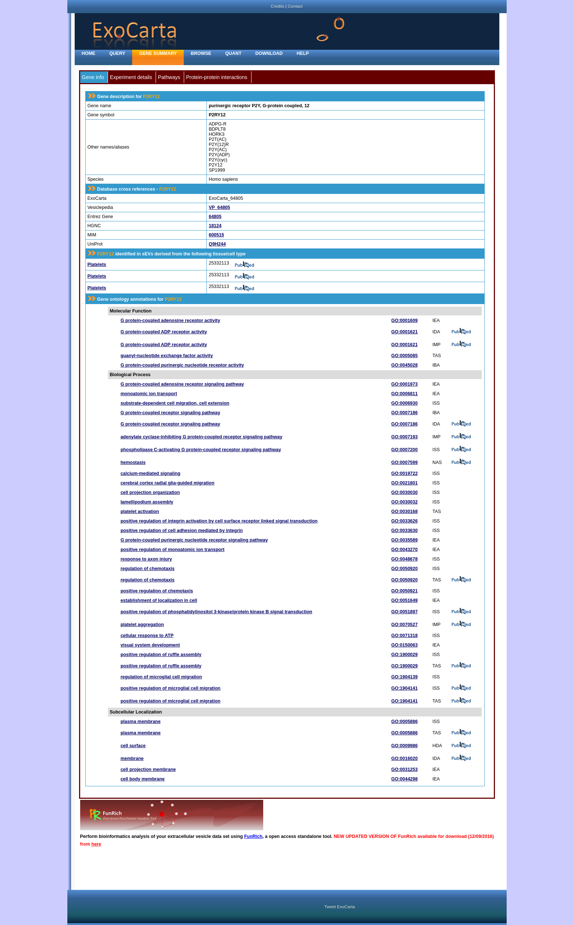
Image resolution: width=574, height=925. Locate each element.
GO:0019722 (404, 473)
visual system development (150, 645)
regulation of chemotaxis (147, 568)
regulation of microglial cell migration (161, 676)
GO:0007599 (404, 462)
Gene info (93, 77)
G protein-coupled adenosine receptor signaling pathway (182, 384)
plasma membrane (140, 721)
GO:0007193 (404, 436)
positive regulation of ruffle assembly (160, 654)
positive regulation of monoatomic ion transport (172, 549)
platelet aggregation (142, 624)
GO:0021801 (404, 483)
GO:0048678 (404, 559)
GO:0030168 (404, 511)
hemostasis (133, 462)
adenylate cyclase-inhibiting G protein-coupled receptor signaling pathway (201, 436)
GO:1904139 (404, 676)
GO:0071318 (404, 635)
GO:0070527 (404, 624)
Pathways (169, 77)
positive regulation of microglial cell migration (170, 688)
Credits (277, 6)
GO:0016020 (404, 758)
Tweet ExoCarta (339, 906)
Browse (201, 53)
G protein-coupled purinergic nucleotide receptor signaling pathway (194, 540)
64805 (215, 216)
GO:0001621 (404, 331)
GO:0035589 (404, 540)
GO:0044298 (404, 779)
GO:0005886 (404, 721)
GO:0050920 (404, 568)
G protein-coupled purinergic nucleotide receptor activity (182, 365)
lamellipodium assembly (146, 502)
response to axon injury (146, 559)
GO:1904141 (404, 688)
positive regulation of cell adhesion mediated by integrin (181, 530)
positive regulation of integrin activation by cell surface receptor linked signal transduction (218, 521)
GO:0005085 (404, 355)
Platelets (96, 264)
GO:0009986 (404, 745)
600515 (216, 234)
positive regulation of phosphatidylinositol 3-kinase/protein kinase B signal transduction (216, 611)
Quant (233, 53)
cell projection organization (150, 492)
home (88, 53)
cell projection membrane (148, 769)
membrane (132, 758)
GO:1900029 (404, 654)
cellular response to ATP (147, 635)
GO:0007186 (404, 412)
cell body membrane (142, 779)
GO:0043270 (404, 549)
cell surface (133, 745)
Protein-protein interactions (216, 77)
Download (269, 53)
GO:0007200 (404, 449)
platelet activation (139, 511)
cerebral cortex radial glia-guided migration (167, 483)
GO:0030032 (404, 502)
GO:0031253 (404, 769)
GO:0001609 (404, 320)
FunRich (253, 836)
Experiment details (131, 77)
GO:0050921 (404, 590)
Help (303, 53)
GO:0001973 (404, 384)
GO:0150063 (404, 645)
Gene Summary (158, 53)
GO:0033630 (404, 530)
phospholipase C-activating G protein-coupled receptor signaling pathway (200, 449)
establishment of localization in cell (158, 600)
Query (117, 53)
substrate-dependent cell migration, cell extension (174, 403)
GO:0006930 (404, 403)
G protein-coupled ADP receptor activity (163, 331)
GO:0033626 (404, 521)
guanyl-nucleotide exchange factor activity (166, 355)
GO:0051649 (404, 600)
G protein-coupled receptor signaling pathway (170, 412)
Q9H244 (217, 244)
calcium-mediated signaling (150, 473)
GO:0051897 (404, 611)
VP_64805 (219, 207)
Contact (295, 6)
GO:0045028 (404, 365)
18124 (215, 225)
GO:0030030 (404, 492)
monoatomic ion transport (148, 393)
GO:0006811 (404, 393)
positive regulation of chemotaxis (156, 590)
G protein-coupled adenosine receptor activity (170, 320)
